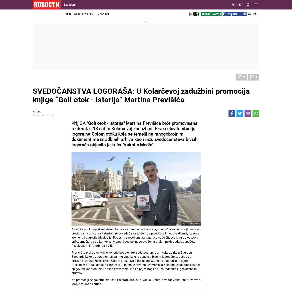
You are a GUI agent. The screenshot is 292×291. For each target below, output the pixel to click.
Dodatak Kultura (83, 13)
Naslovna (70, 5)
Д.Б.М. (37, 111)
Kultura (41, 77)
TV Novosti (102, 13)
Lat (250, 14)
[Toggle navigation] (256, 5)
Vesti (68, 13)
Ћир (255, 14)
